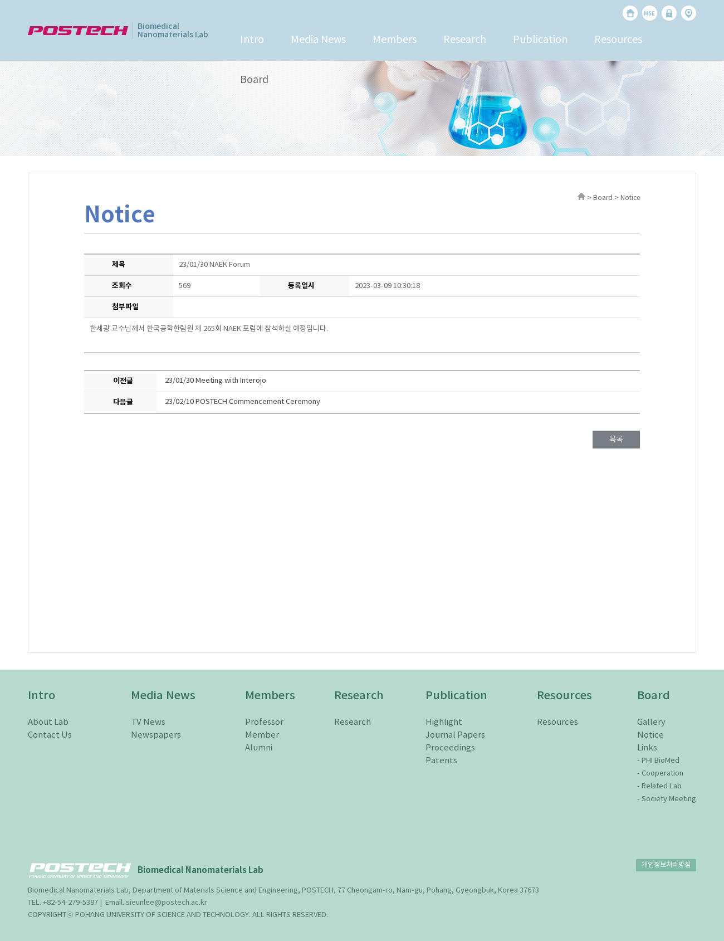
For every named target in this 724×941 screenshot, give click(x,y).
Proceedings (450, 748)
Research (464, 40)
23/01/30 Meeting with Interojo (215, 381)
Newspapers (156, 735)
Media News (318, 40)
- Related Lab (659, 786)
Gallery (651, 722)
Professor (264, 722)
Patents (441, 761)
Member (262, 735)
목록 (616, 439)
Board (254, 80)
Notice (650, 735)
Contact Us (50, 735)
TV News (148, 722)
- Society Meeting (666, 799)
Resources (618, 40)
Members (395, 40)
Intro (252, 40)
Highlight (443, 722)
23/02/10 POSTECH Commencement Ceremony (242, 402)
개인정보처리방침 (666, 865)
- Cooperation (660, 773)
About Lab (48, 722)
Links (647, 748)
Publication (540, 40)
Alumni (258, 748)
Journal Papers (455, 735)
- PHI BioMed (658, 761)
